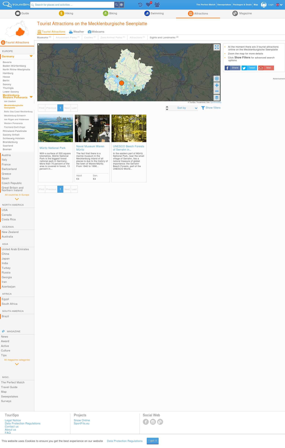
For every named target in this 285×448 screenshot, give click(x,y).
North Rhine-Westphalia (16, 69)
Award (5, 341)
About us (10, 429)
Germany (8, 56)
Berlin (6, 80)
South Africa (10, 304)
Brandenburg (10, 142)
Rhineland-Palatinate (15, 131)
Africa (7, 294)
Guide (25, 13)
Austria (6, 155)
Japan (6, 258)
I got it (153, 440)
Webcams (98, 31)
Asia (5, 244)
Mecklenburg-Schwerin (15, 116)
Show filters (213, 107)
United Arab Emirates (15, 249)
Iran (4, 282)
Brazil (5, 316)
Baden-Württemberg (14, 66)
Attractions (200, 13)
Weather (78, 31)
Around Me (125, 5)
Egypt (5, 299)
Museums (44, 37)
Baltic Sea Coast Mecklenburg (18, 112)
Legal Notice (13, 420)
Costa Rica (9, 219)
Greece (6, 174)
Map (4, 391)
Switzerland (9, 169)
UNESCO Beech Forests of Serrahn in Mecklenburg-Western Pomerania (128, 148)
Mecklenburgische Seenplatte (13, 106)
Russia (6, 272)
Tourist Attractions (53, 31)
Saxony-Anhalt (11, 135)
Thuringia (8, 88)
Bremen (7, 149)
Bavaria (7, 62)
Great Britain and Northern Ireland (13, 189)
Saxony (7, 84)
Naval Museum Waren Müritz (90, 148)
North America (13, 205)
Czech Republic (12, 183)
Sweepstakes (9, 396)
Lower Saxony (11, 91)
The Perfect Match (13, 382)
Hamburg (8, 73)
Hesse (6, 77)
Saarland (8, 146)
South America (13, 311)
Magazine (245, 13)
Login (271, 5)
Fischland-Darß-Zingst (14, 127)
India (5, 263)
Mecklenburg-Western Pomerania (15, 96)
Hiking (68, 13)
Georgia (7, 277)
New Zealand (10, 232)
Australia (7, 236)
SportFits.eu (81, 423)
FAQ (8, 433)
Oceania (8, 227)
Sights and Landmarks (164, 37)
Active (5, 346)
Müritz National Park (53, 148)
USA (5, 210)
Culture (5, 350)
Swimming (157, 13)
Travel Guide (9, 387)
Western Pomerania (13, 123)
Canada (7, 215)
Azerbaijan (8, 286)
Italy (4, 159)
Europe (7, 51)
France (6, 164)
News (4, 336)
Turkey (6, 268)
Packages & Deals (242, 5)
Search (120, 4)
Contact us (12, 426)
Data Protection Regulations (124, 441)
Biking (112, 13)
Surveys (6, 401)
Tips (4, 355)
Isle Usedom (10, 101)
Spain (5, 178)
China (5, 254)
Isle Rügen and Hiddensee (16, 120)
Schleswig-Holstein (14, 138)
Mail (268, 68)
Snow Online (82, 420)
